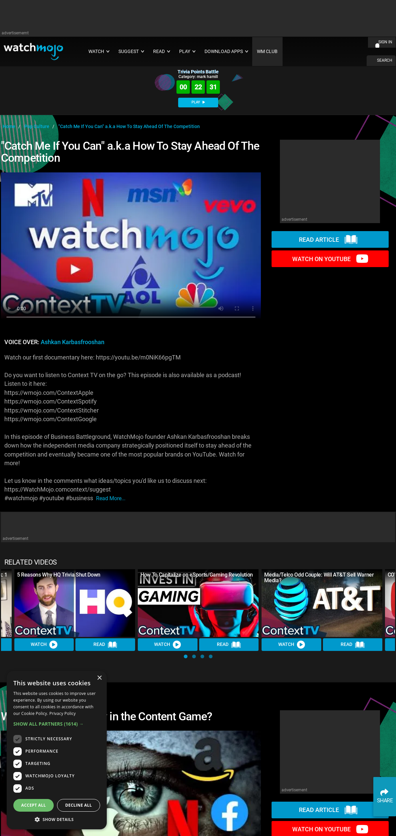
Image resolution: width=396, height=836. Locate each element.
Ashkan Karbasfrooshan (72, 342)
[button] (185, 656)
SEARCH (384, 60)
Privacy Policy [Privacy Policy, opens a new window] (62, 713)
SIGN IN (385, 42)
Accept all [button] (33, 805)
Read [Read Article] (105, 645)
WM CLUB (267, 51)
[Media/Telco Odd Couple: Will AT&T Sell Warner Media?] (322, 603)
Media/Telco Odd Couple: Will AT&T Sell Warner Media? (319, 578)
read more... (110, 498)
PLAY (198, 102)
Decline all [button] (78, 805)
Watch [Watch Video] (44, 645)
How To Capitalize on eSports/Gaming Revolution (196, 575)
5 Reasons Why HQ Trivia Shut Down (58, 575)
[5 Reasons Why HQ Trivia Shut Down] (74, 603)
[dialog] (57, 750)
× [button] (99, 678)
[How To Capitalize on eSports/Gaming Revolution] (198, 603)
